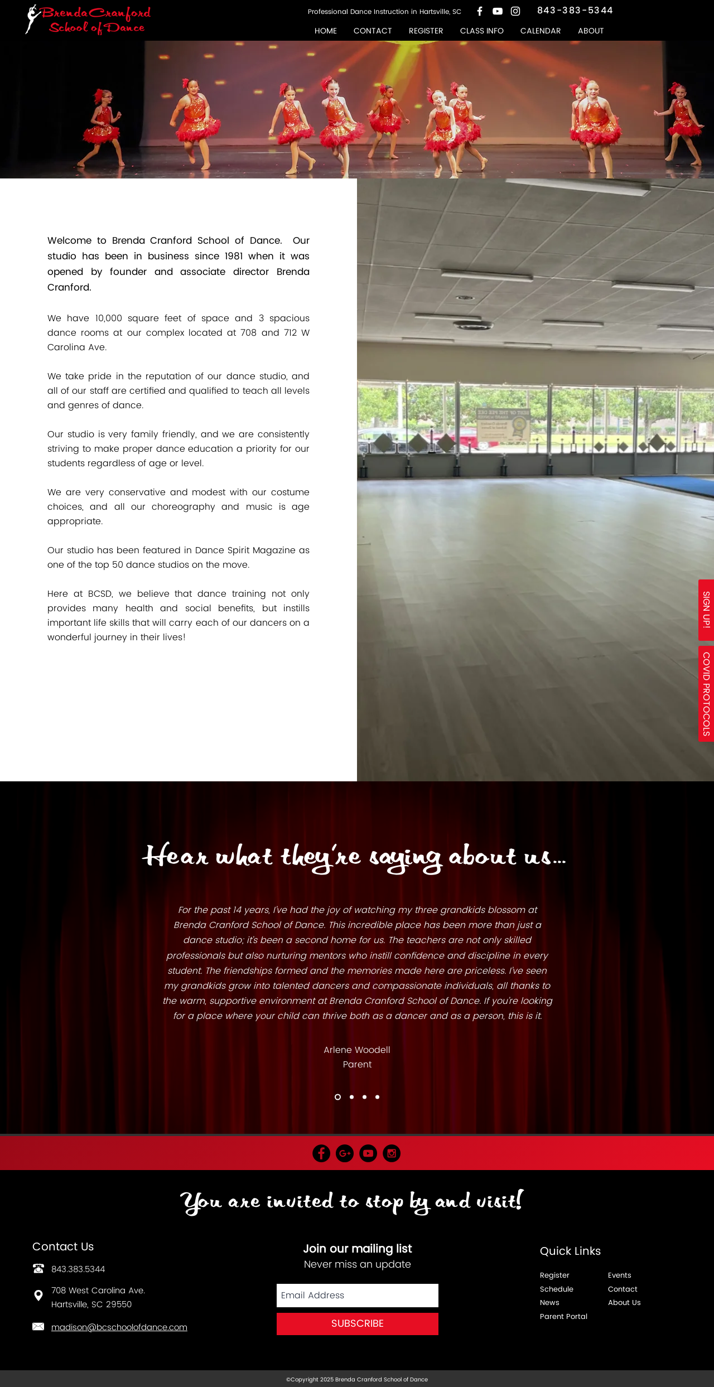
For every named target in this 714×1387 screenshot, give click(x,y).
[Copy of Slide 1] (352, 1097)
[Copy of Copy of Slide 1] (338, 1097)
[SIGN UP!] (706, 610)
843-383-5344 (575, 10)
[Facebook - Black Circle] (321, 1153)
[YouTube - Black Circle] (368, 1153)
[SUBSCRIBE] (357, 1324)
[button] (482, 31)
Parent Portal (563, 1317)
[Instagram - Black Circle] (392, 1153)
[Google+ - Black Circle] (345, 1153)
